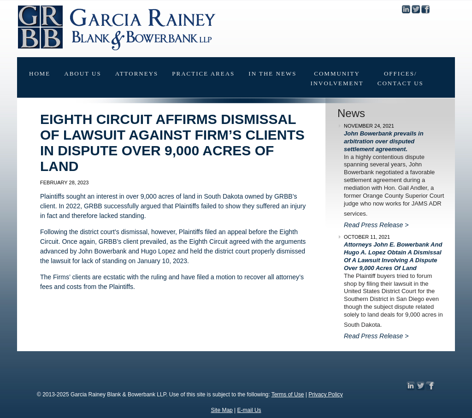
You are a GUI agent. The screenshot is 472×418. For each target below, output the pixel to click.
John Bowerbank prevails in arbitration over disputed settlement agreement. (384, 141)
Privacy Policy (325, 394)
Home (39, 73)
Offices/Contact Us (401, 78)
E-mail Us (249, 410)
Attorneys (137, 73)
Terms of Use (287, 394)
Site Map (221, 410)
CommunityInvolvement (336, 78)
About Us (82, 73)
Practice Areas (203, 73)
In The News (272, 73)
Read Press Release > (376, 225)
